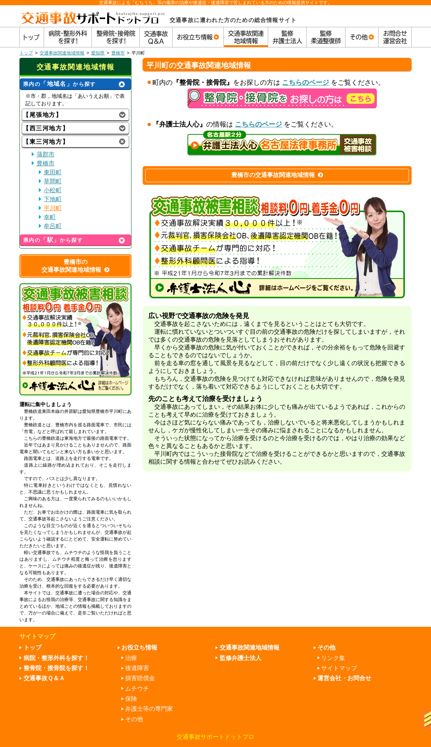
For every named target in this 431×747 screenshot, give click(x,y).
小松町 (53, 190)
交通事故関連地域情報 (62, 53)
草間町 (53, 181)
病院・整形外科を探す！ (56, 658)
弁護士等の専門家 (149, 709)
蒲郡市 (46, 154)
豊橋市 (118, 53)
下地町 (53, 199)
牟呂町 (53, 226)
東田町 (53, 172)
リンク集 (333, 658)
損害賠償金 (140, 678)
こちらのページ (305, 82)
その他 (134, 719)
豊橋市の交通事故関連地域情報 (277, 175)
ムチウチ (137, 688)
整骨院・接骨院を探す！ (56, 668)
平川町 (53, 208)
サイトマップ (339, 668)
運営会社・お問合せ (344, 678)
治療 (131, 658)
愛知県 (98, 53)
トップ (26, 53)
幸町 (50, 217)
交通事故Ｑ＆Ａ (44, 678)
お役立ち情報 (139, 647)
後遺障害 (137, 668)
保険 (131, 698)
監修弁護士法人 (240, 658)
